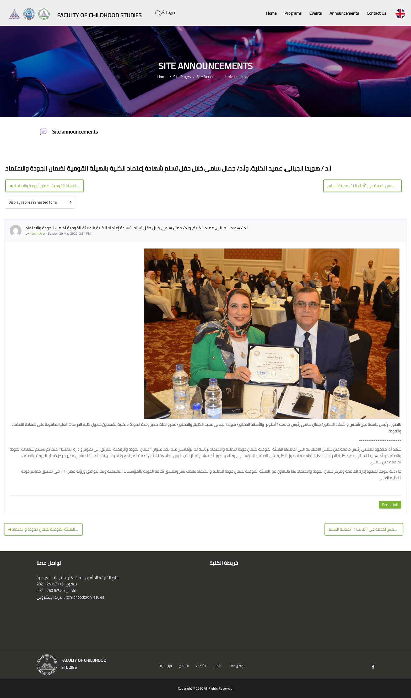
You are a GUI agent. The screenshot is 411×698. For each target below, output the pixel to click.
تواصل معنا (237, 666)
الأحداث (201, 666)
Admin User (37, 233)
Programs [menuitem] (292, 13)
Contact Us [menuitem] (376, 13)
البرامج (184, 666)
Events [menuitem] (315, 13)
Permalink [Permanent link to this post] (390, 504)
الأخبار (217, 666)
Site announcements (214, 77)
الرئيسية (166, 666)
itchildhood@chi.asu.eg (85, 597)
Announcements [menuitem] (344, 13)
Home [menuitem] (271, 13)
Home (162, 77)
